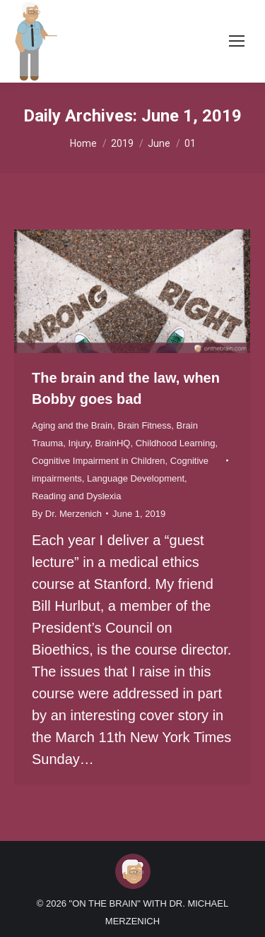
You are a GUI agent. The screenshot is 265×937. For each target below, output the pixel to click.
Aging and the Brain (72, 425)
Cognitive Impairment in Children (98, 460)
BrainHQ (113, 443)
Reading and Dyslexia (76, 496)
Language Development (135, 478)
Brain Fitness (144, 425)
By (67, 513)
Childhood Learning (176, 443)
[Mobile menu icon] (237, 41)
